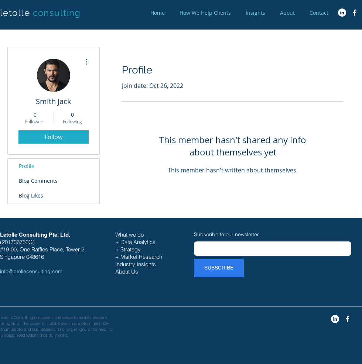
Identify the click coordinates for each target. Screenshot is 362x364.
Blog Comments (38, 180)
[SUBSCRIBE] (219, 268)
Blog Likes (31, 195)
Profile (26, 165)
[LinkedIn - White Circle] (342, 12)
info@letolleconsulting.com (31, 271)
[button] (205, 12)
